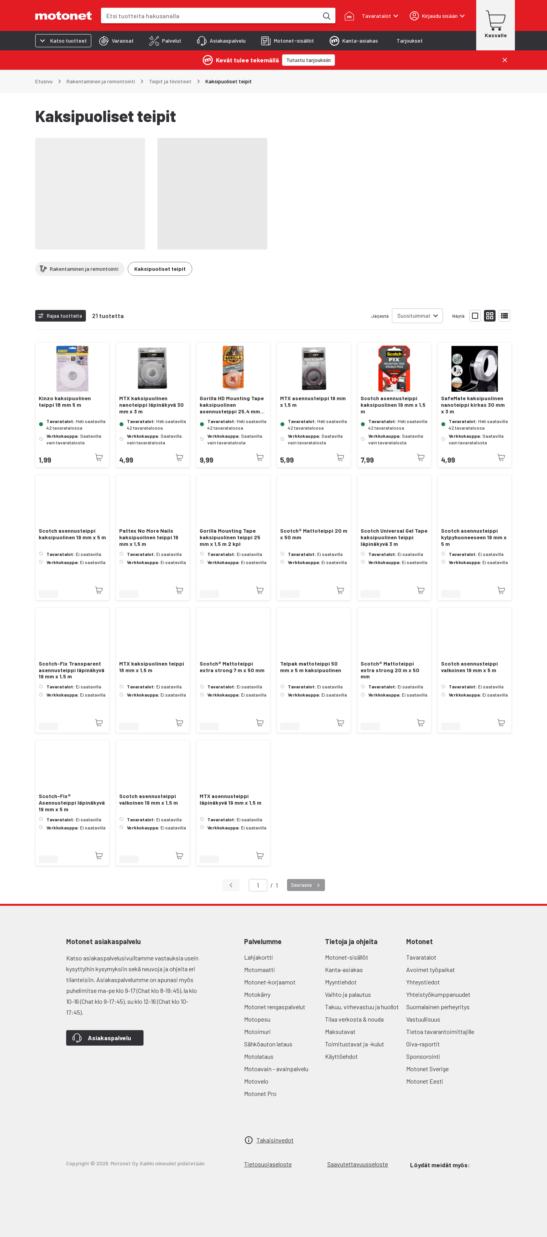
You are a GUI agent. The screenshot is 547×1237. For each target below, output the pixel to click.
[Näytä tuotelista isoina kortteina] (475, 316)
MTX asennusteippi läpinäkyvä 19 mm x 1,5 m (231, 799)
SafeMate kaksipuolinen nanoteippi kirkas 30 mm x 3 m (473, 405)
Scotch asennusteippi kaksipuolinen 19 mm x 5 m (72, 534)
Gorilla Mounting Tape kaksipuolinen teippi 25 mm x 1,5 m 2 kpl (230, 537)
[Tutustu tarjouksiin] (308, 60)
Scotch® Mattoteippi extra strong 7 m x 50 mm (232, 667)
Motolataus (259, 1056)
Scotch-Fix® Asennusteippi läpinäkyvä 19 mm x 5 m (72, 802)
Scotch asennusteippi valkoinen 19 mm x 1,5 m (148, 799)
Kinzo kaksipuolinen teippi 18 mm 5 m (65, 401)
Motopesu (257, 1019)
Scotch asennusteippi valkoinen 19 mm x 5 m (469, 667)
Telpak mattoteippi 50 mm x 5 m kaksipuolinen (310, 667)
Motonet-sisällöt (346, 957)
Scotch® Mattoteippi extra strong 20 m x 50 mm (390, 670)
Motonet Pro (260, 1093)
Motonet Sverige (427, 1068)
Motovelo (256, 1081)
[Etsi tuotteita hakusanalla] (326, 15)
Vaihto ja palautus (348, 994)
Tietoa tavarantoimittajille (440, 1031)
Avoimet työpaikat (430, 969)
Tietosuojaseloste (268, 1164)
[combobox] (209, 15)
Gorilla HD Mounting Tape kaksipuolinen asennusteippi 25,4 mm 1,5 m (232, 405)
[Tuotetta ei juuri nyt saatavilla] (99, 457)
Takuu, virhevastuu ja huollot (362, 1006)
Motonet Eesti (424, 1081)
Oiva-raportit (423, 1044)
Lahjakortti (258, 957)
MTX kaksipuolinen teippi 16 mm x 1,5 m (151, 667)
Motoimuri (257, 1031)
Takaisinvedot (275, 1140)
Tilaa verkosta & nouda (354, 1019)
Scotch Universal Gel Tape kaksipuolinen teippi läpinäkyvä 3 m (394, 537)
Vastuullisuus (423, 1019)
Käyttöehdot (341, 1056)
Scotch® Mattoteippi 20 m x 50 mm (313, 534)
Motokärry (257, 994)
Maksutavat (340, 1031)
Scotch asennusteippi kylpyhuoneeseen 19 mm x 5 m (474, 537)
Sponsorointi (423, 1056)
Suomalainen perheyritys (438, 1006)
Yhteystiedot (423, 982)
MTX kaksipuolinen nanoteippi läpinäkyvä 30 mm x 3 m (151, 405)
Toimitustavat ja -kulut (354, 1044)
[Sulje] (505, 60)
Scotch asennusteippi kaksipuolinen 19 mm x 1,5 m (393, 405)
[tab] (116, 40)
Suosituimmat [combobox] (414, 315)
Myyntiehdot (341, 982)
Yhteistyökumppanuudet (438, 994)
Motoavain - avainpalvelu (276, 1068)
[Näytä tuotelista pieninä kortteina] (490, 316)
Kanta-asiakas (344, 969)
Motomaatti (259, 969)
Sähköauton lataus (268, 1044)
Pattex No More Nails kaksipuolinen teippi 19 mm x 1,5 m (148, 537)
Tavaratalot (421, 957)
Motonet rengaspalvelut (274, 1006)
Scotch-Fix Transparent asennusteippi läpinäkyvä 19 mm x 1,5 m (71, 670)
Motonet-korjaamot (270, 982)
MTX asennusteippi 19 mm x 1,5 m (313, 401)
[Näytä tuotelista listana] (504, 316)
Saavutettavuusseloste (357, 1164)
